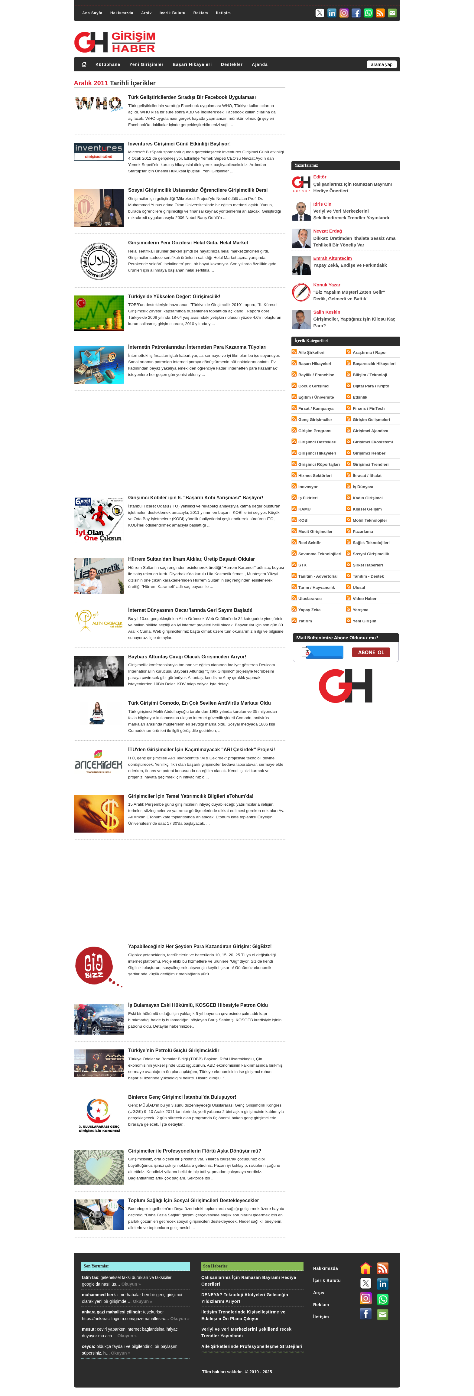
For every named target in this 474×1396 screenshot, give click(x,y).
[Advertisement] (179, 442)
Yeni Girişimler (146, 64)
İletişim (223, 13)
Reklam (200, 13)
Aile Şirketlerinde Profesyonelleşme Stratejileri (251, 1346)
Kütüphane (108, 64)
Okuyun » (131, 1284)
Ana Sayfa (92, 13)
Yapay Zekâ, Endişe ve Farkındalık (350, 265)
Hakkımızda (121, 13)
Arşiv (146, 13)
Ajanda (260, 64)
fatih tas (90, 1277)
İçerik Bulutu (173, 13)
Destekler (232, 64)
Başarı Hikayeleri (192, 64)
